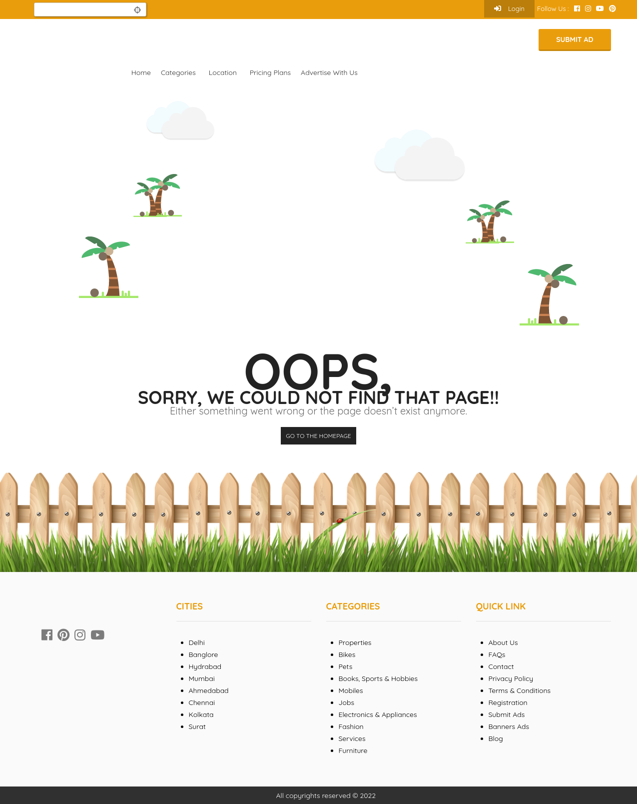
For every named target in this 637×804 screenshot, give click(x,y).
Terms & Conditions (520, 690)
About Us (503, 642)
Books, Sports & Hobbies (378, 678)
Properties (355, 642)
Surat (197, 726)
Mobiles (351, 690)
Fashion (351, 726)
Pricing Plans (270, 72)
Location (223, 72)
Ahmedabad (209, 690)
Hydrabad (205, 666)
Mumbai (202, 678)
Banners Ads (509, 726)
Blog (496, 738)
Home (141, 72)
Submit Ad (574, 39)
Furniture (353, 750)
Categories (178, 72)
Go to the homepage (318, 436)
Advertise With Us (329, 72)
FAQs (497, 654)
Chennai (202, 702)
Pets (346, 666)
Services (352, 738)
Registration (508, 702)
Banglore (203, 654)
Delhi (197, 642)
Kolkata (201, 714)
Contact (501, 666)
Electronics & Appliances (378, 714)
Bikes (347, 654)
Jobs (347, 702)
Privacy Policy (511, 678)
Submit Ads (507, 714)
